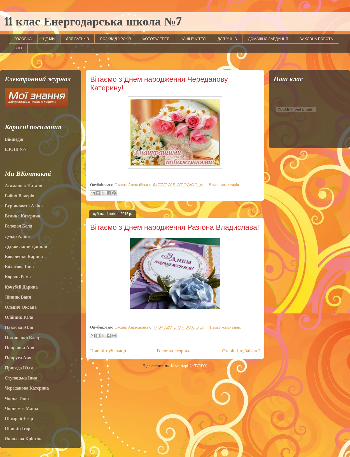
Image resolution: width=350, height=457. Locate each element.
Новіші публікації (108, 351)
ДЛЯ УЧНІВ (227, 39)
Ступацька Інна (21, 378)
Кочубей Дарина (21, 287)
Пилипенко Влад (22, 337)
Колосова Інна (19, 266)
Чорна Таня (17, 398)
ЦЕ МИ (49, 39)
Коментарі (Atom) (189, 366)
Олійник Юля (19, 317)
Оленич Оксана (21, 307)
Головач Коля (18, 226)
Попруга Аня (18, 357)
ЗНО (18, 48)
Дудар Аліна (17, 236)
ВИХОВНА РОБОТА (316, 39)
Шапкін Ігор (17, 428)
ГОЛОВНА (23, 39)
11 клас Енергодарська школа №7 (92, 22)
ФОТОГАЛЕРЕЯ (155, 39)
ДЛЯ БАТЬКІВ (77, 39)
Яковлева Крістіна (24, 438)
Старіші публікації (241, 351)
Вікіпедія (14, 139)
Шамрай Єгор (19, 418)
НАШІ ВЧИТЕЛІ (193, 39)
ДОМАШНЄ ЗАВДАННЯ (268, 39)
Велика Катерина (22, 216)
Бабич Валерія (19, 195)
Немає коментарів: (224, 185)
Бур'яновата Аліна (24, 205)
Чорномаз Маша (21, 408)
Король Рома (18, 276)
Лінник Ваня (18, 297)
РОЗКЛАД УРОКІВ (115, 39)
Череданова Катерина (27, 388)
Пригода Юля (19, 367)
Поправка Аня (19, 347)
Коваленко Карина (24, 256)
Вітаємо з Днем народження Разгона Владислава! (174, 227)
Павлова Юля (19, 327)
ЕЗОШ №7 (15, 149)
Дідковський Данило (26, 246)
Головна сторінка (174, 351)
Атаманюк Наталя (23, 185)
